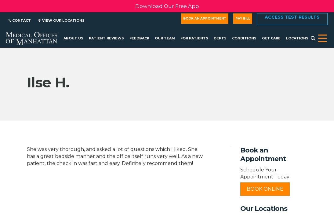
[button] (322, 38)
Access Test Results (292, 17)
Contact (20, 20)
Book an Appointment (204, 18)
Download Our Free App (167, 6)
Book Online (265, 189)
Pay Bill (242, 18)
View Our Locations (61, 20)
